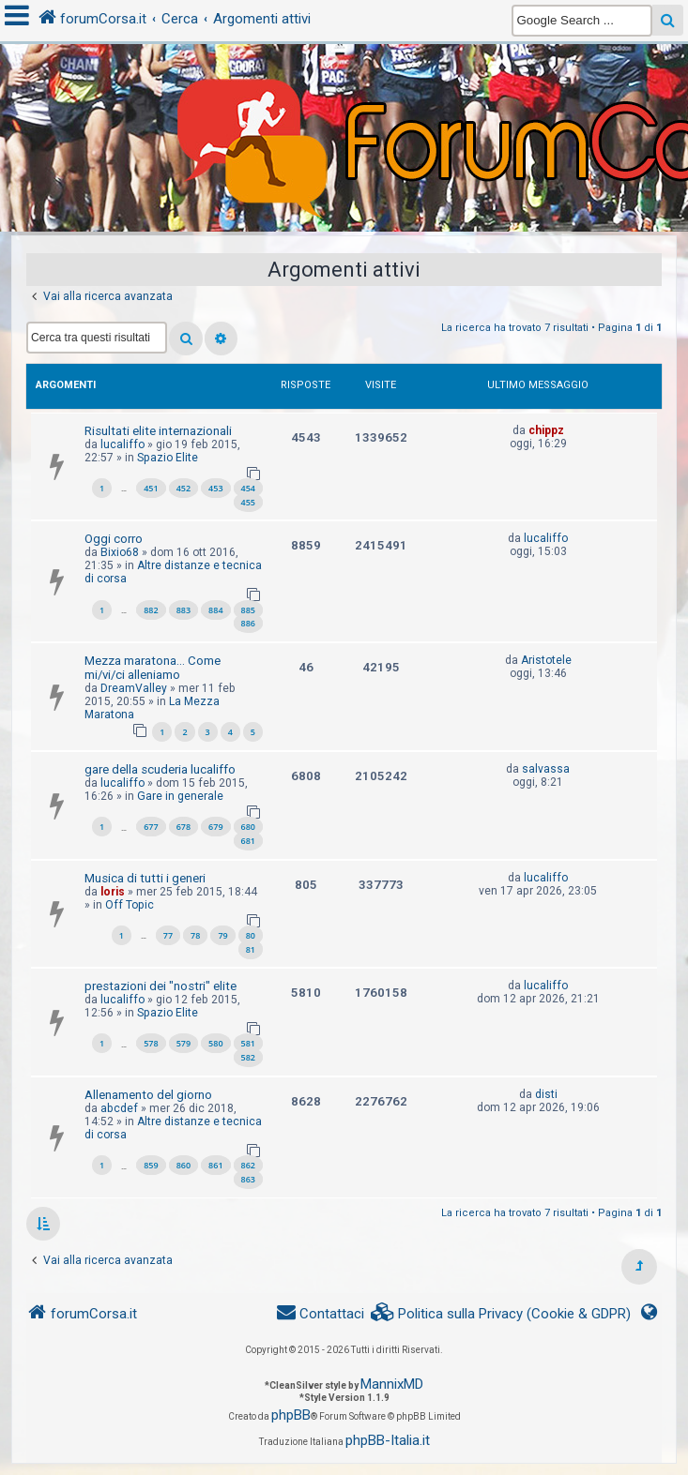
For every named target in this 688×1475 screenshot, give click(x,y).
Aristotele (546, 660)
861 (215, 1165)
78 (195, 935)
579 (183, 1043)
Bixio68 (119, 552)
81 (250, 949)
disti (546, 1094)
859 (151, 1165)
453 (215, 488)
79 (222, 935)
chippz (546, 430)
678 (183, 826)
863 (248, 1179)
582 (248, 1057)
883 (183, 610)
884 (215, 610)
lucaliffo (122, 444)
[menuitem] (501, 1314)
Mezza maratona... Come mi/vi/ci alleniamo (152, 668)
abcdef (119, 1108)
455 (248, 502)
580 (215, 1043)
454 (248, 488)
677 (151, 826)
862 (248, 1165)
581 (248, 1043)
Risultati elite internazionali (158, 431)
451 (151, 488)
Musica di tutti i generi (145, 878)
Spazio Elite (167, 457)
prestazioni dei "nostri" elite (160, 986)
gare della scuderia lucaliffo (160, 769)
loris (112, 891)
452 (183, 488)
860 (183, 1165)
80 (250, 935)
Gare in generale (180, 796)
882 (151, 610)
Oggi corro (113, 539)
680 (248, 826)
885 (248, 610)
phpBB (291, 1415)
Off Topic (129, 904)
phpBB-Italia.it (387, 1440)
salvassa (546, 768)
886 (248, 623)
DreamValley (133, 688)
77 (168, 935)
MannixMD (391, 1384)
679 (215, 826)
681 (248, 841)
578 (151, 1043)
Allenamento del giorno (148, 1095)
